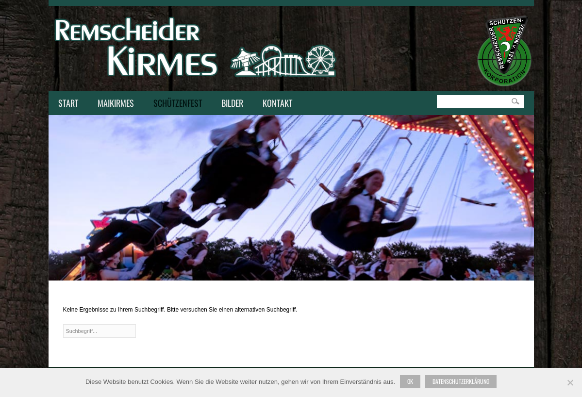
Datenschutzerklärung (460, 381)
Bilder (232, 103)
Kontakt (275, 104)
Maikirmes (113, 104)
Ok (410, 381)
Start (68, 103)
